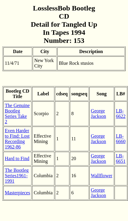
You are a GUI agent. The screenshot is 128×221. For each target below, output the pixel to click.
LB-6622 (121, 113)
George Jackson (98, 113)
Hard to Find (17, 158)
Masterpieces (17, 192)
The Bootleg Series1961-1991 (17, 176)
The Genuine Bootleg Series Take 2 (17, 113)
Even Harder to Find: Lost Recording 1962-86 (17, 138)
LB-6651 (121, 158)
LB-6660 (121, 138)
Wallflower (101, 175)
